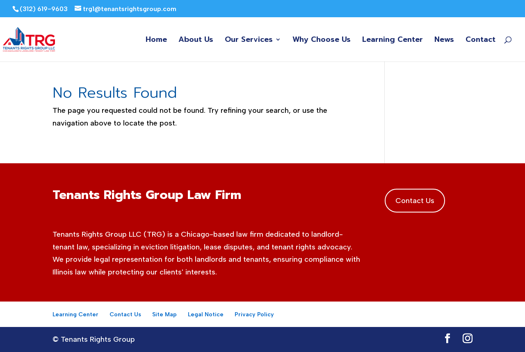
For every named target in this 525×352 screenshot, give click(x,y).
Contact (480, 41)
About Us (195, 41)
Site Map (164, 314)
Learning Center (392, 41)
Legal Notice (206, 314)
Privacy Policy (254, 314)
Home (156, 41)
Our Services (249, 41)
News (444, 41)
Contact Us (414, 200)
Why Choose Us (321, 41)
